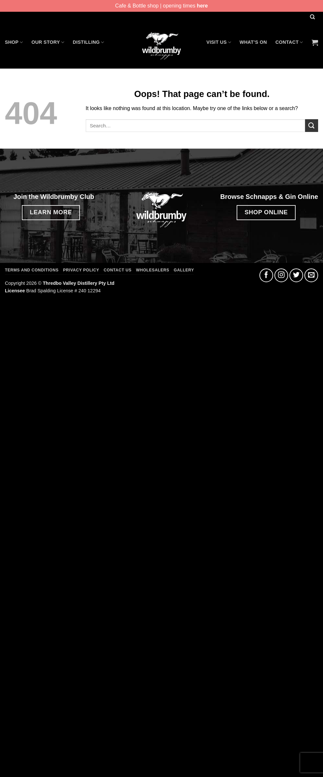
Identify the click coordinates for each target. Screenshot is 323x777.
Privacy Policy (81, 270)
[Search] (312, 17)
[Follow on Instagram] (281, 275)
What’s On (253, 42)
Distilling (88, 42)
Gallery (184, 270)
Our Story (47, 42)
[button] (315, 42)
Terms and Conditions (32, 270)
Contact (289, 42)
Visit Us (218, 42)
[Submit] (311, 125)
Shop (14, 42)
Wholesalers (152, 270)
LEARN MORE (51, 212)
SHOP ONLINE (265, 212)
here (202, 5)
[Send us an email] (311, 275)
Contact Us (117, 270)
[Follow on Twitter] (296, 275)
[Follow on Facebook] (266, 275)
